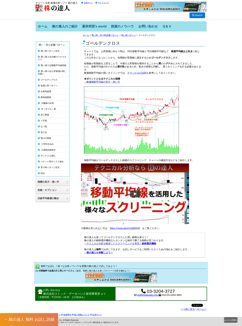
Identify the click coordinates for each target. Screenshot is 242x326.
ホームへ (202, 309)
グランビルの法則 (136, 73)
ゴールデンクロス (47, 80)
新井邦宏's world (94, 26)
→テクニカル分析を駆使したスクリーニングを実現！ (120, 243)
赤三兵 (42, 132)
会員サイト (88, 3)
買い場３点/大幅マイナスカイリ (52, 58)
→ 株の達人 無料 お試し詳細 (29, 319)
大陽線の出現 (46, 103)
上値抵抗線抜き (47, 150)
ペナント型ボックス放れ (51, 161)
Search (197, 15)
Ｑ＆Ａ (166, 26)
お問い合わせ (148, 26)
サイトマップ (103, 3)
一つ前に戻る (187, 309)
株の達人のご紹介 (65, 26)
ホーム (43, 26)
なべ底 (42, 126)
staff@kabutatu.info (147, 295)
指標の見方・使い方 (48, 182)
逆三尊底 (43, 115)
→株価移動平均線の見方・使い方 (102, 82)
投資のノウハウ (122, 26)
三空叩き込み (46, 144)
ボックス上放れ (46, 155)
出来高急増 (44, 91)
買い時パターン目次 (49, 51)
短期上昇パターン (47, 85)
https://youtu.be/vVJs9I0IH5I (125, 228)
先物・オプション (47, 190)
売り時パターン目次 (49, 167)
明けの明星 (44, 138)
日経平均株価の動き (48, 198)
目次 (41, 173)
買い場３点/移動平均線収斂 (52, 65)
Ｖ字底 (42, 120)
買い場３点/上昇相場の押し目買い (52, 72)
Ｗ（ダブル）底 (47, 109)
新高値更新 (44, 97)
